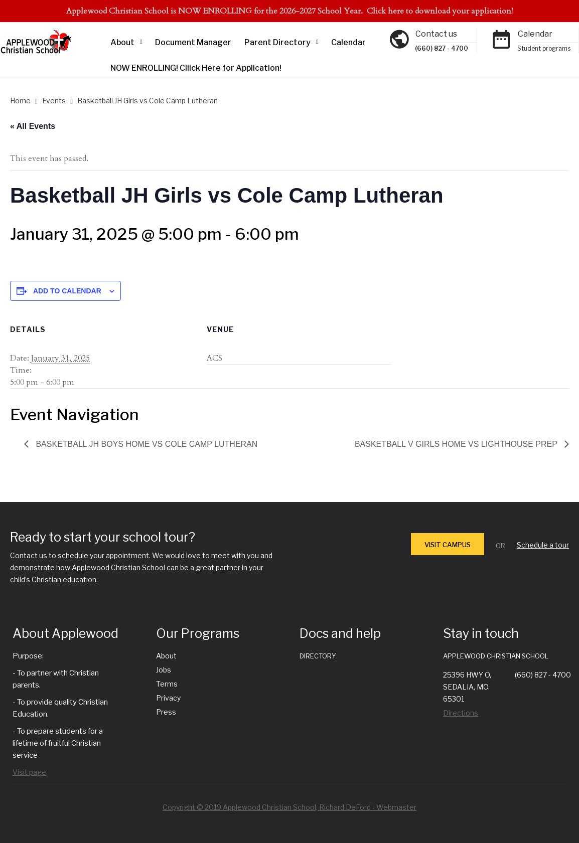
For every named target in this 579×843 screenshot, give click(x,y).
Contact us (436, 34)
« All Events (32, 126)
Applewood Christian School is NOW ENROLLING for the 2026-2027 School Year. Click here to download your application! (289, 11)
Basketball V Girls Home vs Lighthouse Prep (457, 444)
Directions (460, 713)
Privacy (168, 698)
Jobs (163, 669)
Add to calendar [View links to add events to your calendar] (67, 291)
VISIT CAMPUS (447, 545)
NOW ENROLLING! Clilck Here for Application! (195, 68)
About (122, 42)
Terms (167, 684)
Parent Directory (277, 42)
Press (166, 712)
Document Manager (193, 42)
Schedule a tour (543, 545)
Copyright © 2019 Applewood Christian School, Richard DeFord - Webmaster (289, 807)
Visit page (29, 772)
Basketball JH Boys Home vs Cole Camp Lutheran (145, 444)
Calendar (348, 42)
